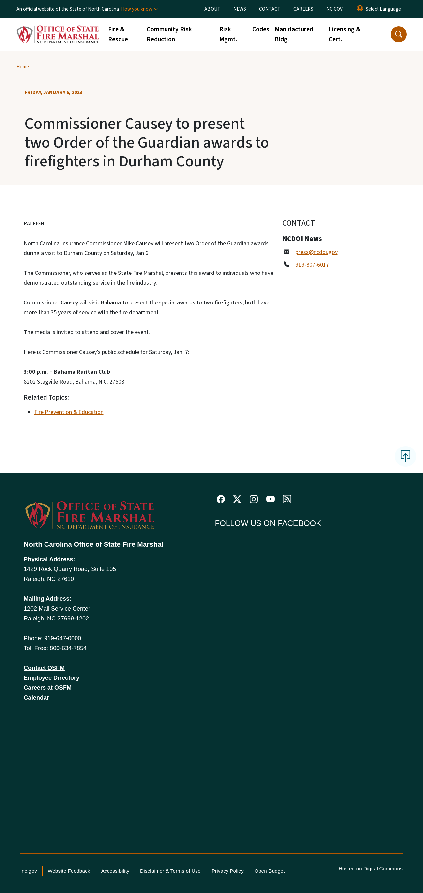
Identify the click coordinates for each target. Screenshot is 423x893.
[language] (383, 9)
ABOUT (212, 9)
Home (22, 66)
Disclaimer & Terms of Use (170, 871)
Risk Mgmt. (228, 34)
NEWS (239, 9)
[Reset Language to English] (360, 9)
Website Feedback (69, 871)
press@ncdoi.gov (316, 252)
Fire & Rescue (118, 34)
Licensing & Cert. (344, 34)
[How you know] (139, 9)
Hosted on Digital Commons (371, 868)
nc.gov (29, 871)
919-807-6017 (312, 265)
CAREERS (303, 9)
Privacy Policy (228, 871)
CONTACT (269, 9)
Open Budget (270, 871)
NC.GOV (334, 9)
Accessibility (115, 871)
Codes (260, 29)
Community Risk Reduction (169, 34)
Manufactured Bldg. (294, 34)
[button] (399, 34)
